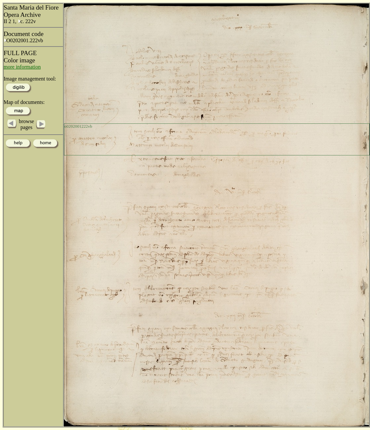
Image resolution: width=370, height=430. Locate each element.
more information (22, 67)
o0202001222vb (78, 126)
